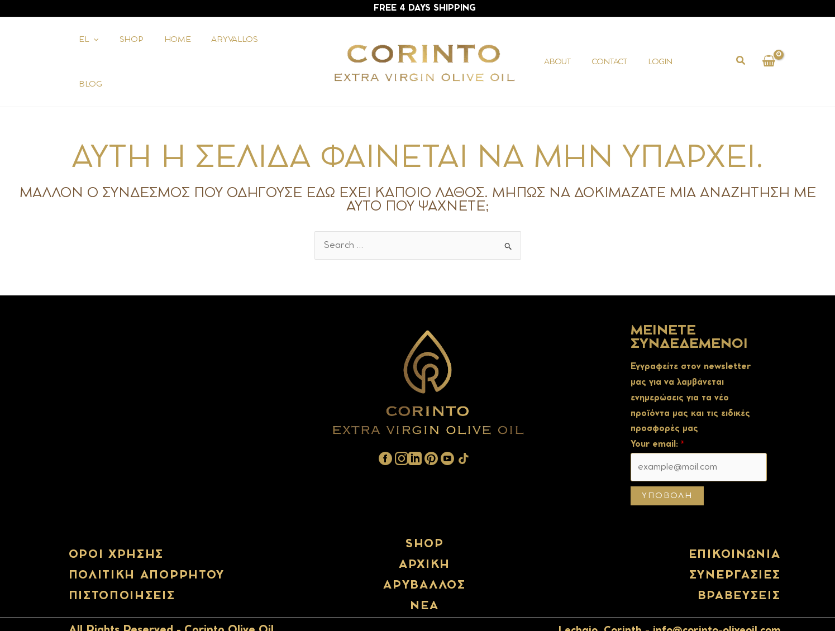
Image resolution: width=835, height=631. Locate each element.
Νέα (424, 585)
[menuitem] (86, 52)
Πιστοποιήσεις (122, 575)
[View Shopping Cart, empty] (769, 51)
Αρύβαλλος (424, 565)
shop (424, 523)
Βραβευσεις (739, 575)
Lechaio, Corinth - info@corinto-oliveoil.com (670, 610)
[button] (741, 52)
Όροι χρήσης (116, 533)
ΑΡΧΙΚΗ (424, 544)
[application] (91, 52)
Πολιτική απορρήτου (147, 554)
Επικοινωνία (735, 533)
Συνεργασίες (735, 554)
